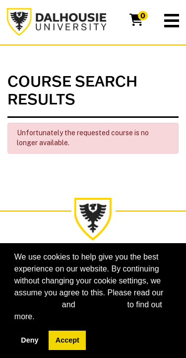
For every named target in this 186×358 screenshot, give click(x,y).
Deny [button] (29, 340)
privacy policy (101, 304)
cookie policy (37, 304)
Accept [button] (67, 340)
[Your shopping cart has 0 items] (136, 22)
